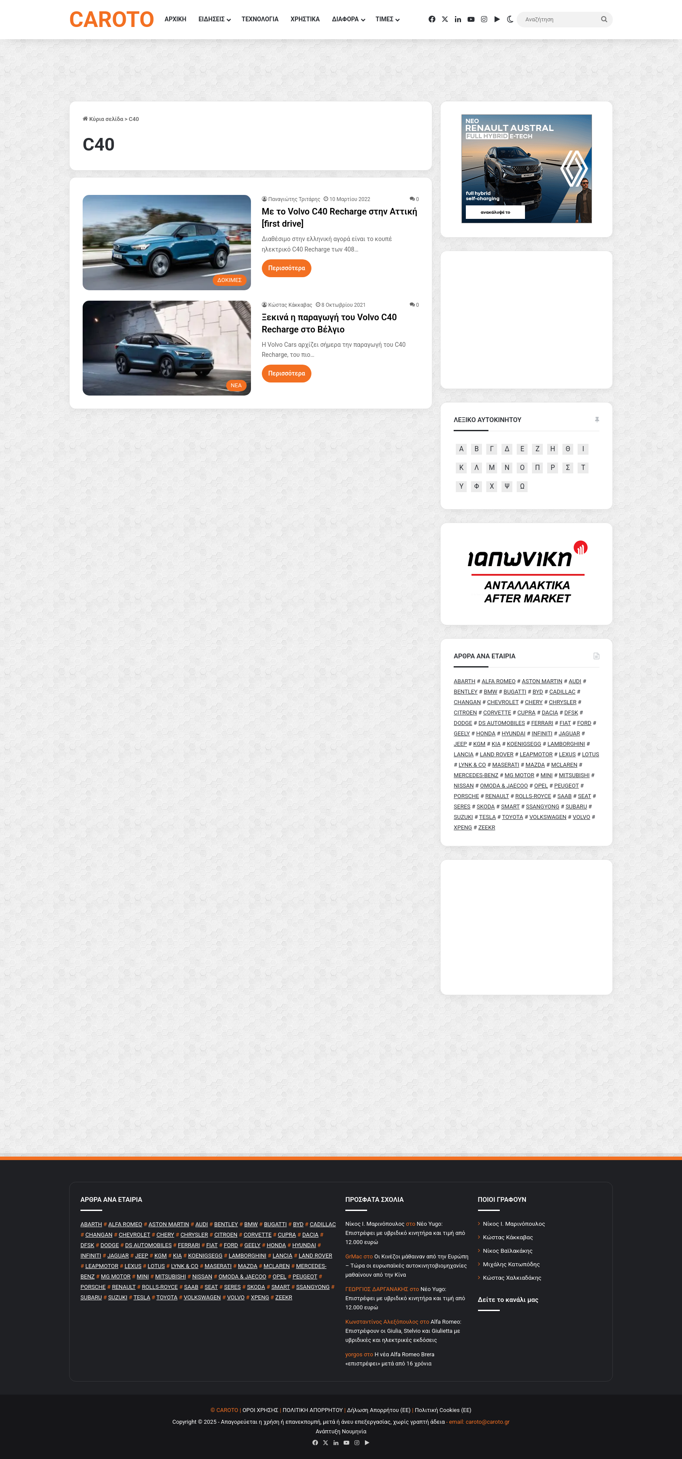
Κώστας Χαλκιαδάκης (512, 1277)
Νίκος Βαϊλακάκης (508, 1250)
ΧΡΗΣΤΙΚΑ (305, 19)
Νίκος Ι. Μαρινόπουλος (514, 1223)
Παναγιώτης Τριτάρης (294, 199)
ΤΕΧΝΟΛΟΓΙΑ (259, 19)
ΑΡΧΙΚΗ (176, 19)
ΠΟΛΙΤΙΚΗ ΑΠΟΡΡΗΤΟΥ (313, 1410)
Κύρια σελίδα (103, 119)
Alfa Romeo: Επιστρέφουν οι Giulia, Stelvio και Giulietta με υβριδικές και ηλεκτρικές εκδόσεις (403, 1330)
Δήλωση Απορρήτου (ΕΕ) (379, 1410)
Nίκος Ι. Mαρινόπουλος (375, 1224)
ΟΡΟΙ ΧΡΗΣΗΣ (260, 1410)
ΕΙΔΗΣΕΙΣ (211, 19)
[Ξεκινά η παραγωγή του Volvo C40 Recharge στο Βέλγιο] (167, 348)
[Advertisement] (526, 927)
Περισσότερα (286, 268)
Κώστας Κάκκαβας (290, 305)
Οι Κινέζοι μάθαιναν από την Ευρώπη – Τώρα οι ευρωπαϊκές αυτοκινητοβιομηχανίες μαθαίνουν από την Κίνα (406, 1265)
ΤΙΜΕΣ (385, 19)
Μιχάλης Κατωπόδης (511, 1264)
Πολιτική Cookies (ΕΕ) (443, 1410)
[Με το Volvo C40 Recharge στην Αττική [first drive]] (167, 242)
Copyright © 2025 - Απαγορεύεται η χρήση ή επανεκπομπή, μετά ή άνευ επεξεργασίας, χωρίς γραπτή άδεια (308, 1422)
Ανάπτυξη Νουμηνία (341, 1431)
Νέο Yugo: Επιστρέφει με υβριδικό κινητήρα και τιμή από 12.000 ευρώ (405, 1233)
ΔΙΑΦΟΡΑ (345, 19)
